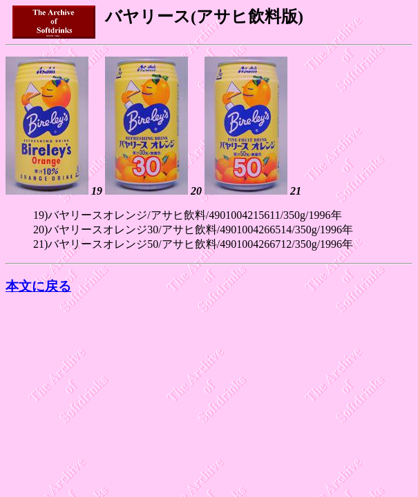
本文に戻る (38, 286)
